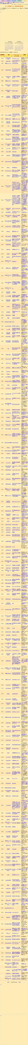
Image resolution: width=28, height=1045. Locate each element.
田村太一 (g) (23, 530)
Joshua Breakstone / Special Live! (16, 831)
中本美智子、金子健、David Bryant (15, 620)
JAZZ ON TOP (8, 524)
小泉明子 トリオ (15, 514)
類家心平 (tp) (24, 589)
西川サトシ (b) (24, 598)
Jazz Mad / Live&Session (14, 699)
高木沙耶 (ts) (23, 592)
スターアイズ (8, 358)
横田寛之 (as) (24, 715)
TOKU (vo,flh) (24, 423)
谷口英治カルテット (16, 506)
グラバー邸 (8, 151)
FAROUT (8, 257)
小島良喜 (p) (23, 527)
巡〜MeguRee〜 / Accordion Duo (15, 458)
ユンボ (13, 628)
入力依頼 (8, 2)
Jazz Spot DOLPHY (8, 501)
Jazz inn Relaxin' (8, 942)
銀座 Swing (8, 268)
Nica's (8, 518)
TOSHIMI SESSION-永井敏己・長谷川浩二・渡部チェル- (16, 96)
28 (12, 48)
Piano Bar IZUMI (8, 908)
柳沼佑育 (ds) (24, 508)
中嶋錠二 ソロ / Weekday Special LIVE (15, 963)
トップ (11, 3)
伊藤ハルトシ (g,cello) (24, 287)
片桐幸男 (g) (24, 899)
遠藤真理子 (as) (24, 781)
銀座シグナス (8, 679)
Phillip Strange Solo (16, 122)
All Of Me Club (8, 393)
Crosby (8, 726)
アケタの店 (8, 805)
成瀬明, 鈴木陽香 (15, 763)
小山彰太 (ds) (24, 536)
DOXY (8, 167)
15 (5, 47)
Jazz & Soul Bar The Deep (8, 466)
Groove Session (15, 442)
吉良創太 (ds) (24, 283)
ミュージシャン (21, 2)
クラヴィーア (8, 565)
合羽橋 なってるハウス (8, 668)
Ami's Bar (8, 155)
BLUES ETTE (8, 226)
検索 (1, 2)
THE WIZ (8, 249)
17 (7, 47)
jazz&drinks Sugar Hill (8, 561)
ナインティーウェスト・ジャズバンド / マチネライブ (16, 70)
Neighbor (8, 417)
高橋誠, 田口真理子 (16, 421)
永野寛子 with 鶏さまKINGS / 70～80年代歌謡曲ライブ (16, 434)
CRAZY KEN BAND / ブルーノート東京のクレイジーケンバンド (16, 106)
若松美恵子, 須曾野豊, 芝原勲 (16, 708)
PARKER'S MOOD (8, 948)
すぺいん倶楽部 (8, 115)
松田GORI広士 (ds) (24, 600)
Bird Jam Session (15, 816)
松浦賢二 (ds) (24, 503)
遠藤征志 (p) (23, 757)
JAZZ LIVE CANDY (8, 857)
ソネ (8, 125)
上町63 (8, 253)
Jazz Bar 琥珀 (8, 880)
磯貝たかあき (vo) (24, 177)
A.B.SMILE (8, 474)
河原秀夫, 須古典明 (16, 565)
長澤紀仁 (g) (23, 432)
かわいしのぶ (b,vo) (24, 801)
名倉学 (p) (23, 782)
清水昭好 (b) (24, 269)
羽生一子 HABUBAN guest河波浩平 (16, 161)
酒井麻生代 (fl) (24, 389)
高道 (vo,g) (23, 170)
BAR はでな (8, 845)
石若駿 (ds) (23, 272)
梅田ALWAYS (8, 673)
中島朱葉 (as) (24, 274)
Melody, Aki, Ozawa (16, 895)
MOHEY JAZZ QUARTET (15, 836)
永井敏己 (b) (23, 95)
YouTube (7, 3)
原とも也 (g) (23, 352)
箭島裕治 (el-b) (24, 182)
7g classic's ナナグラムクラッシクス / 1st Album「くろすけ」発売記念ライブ (16, 244)
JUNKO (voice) (24, 496)
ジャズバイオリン (15, 650)
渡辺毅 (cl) (23, 65)
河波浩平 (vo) (24, 164)
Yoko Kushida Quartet (16, 599)
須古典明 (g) (24, 565)
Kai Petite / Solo (15, 748)
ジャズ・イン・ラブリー (8, 425)
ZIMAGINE (8, 479)
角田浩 (13, 532)
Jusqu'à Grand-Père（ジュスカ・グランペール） (16, 115)
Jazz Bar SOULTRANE (8, 603)
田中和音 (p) (23, 735)
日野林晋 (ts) (23, 539)
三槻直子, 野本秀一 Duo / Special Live (16, 885)
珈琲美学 (8, 619)
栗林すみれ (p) (24, 928)
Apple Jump (8, 567)
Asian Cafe (8, 553)
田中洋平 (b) (24, 554)
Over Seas (8, 371)
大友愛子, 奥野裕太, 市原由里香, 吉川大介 (16, 381)
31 (7, 50)
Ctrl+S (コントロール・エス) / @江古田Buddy (16, 541)
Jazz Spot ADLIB (8, 381)
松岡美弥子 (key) (24, 162)
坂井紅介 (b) (23, 137)
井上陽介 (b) (23, 510)
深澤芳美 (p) (23, 135)
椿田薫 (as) (24, 608)
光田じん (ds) (24, 326)
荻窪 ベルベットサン (8, 904)
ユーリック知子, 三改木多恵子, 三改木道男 (16, 703)
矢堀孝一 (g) (23, 142)
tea (12, 288)
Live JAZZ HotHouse (8, 292)
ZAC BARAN (8, 707)
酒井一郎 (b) (24, 393)
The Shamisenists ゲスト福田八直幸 (16, 550)
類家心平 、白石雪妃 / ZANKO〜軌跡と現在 (16, 590)
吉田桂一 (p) (23, 859)
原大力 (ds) (25, 587)
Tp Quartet (14, 849)
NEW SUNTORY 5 (8, 221)
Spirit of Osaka (15, 524)
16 (6, 47)
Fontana (8, 175)
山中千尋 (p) (23, 84)
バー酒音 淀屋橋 (8, 623)
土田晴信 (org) (24, 76)
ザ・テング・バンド (16, 959)
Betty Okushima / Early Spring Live (15, 341)
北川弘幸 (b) (24, 575)
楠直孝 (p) (23, 296)
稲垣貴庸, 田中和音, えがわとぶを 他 (16, 736)
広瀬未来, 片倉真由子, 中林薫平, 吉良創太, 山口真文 (16, 283)
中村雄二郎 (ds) (24, 761)
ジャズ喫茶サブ (8, 376)
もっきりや (8, 757)
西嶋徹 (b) (25, 253)
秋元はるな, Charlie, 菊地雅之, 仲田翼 (16, 489)
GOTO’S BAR (8, 956)
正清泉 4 (14, 826)
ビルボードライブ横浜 (8, 91)
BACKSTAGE (8, 952)
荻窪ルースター (8, 434)
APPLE (8, 594)
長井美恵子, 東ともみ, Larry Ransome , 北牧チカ (16, 221)
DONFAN (8, 586)
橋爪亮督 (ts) (24, 568)
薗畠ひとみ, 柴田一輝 (16, 367)
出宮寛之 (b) (24, 167)
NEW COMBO (8, 428)
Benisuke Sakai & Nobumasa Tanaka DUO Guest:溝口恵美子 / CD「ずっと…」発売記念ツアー (16, 139)
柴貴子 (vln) (23, 649)
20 (11, 47)
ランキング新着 (12, 2)
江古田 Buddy (8, 541)
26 (10, 48)
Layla (8, 874)
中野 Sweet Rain (8, 579)
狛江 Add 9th (8, 236)
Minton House (8, 69)
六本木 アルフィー (8, 276)
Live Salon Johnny (8, 923)
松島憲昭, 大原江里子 (16, 978)
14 (12, 45)
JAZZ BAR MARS (8, 654)
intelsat (8, 628)
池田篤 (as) (23, 247)
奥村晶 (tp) (25, 189)
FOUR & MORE (8, 966)
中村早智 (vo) (24, 676)
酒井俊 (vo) (23, 578)
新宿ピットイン (8, 63)
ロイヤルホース (8, 170)
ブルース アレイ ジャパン (8, 186)
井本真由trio (14, 167)
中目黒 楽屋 (8, 244)
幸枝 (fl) (23, 559)
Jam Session (14, 966)
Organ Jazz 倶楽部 (8, 442)
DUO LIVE (14, 635)
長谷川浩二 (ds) (24, 96)
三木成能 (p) (23, 416)
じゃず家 (8, 329)
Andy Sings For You (16, 717)
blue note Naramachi (8, 122)
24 (7, 48)
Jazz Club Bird (8, 816)
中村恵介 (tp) (24, 259)
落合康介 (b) (24, 580)
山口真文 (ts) (24, 285)
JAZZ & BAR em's (8, 135)
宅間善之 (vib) (24, 695)
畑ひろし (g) (23, 888)
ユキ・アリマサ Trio (16, 586)
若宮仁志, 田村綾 (15, 853)
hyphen (8, 693)
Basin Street (8, 315)
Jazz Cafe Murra (8, 326)
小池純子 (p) (23, 118)
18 (22, 47)
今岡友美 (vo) (24, 627)
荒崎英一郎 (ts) (24, 370)
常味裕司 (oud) (24, 312)
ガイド (3, 2)
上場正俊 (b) (24, 813)
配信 (5, 3)
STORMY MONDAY (8, 97)
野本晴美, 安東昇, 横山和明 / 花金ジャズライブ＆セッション (16, 616)
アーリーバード (8, 650)
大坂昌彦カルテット (16, 752)
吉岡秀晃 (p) (23, 517)
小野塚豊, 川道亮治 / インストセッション (16, 226)
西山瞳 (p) (23, 567)
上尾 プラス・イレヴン (8, 823)
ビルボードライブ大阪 (8, 85)
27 (11, 48)
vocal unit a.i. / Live (16, 679)
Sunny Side (8, 61)
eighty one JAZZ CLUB (8, 216)
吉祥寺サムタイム (8, 261)
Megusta (8, 970)
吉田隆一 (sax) (24, 904)
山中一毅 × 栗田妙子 (16, 822)
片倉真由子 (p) (24, 281)
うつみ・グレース (15, 740)
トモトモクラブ (15, 912)
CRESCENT (8, 529)
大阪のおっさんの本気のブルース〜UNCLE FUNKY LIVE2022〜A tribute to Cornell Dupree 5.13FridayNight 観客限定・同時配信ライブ (16, 660)
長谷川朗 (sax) (24, 375)
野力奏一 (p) (24, 660)
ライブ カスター (8, 976)
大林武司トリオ (15, 760)
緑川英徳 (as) (24, 825)
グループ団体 (2, 3)
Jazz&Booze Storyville (8, 300)
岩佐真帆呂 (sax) (24, 434)
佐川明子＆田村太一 (16, 529)
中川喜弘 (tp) (24, 212)
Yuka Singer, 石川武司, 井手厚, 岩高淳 (16, 126)
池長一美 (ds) (24, 183)
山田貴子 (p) (23, 453)
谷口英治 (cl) (23, 504)
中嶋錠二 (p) (23, 963)
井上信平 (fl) (24, 515)
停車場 (8, 849)
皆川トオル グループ (16, 501)
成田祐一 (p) (24, 571)
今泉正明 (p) (23, 602)
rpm (8, 348)
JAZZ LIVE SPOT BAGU (8, 870)
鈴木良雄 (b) (23, 450)
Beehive (8, 130)
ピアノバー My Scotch (8, 647)
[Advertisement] (14, 27)
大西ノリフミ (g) (24, 315)
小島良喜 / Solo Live (16, 527)
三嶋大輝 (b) (23, 594)
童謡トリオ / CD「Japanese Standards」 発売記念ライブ (16, 417)
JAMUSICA (8, 535)
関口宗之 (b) (23, 413)
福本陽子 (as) (24, 237)
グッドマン (8, 462)
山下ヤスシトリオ (15, 711)
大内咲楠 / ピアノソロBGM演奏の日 (16, 685)
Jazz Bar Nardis (8, 929)
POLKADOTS (8, 699)
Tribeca (8, 374)
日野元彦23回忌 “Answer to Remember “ (16, 275)
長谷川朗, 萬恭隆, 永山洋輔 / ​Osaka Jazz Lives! (16, 376)
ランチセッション (15, 58)
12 (10, 45)
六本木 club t (8, 354)
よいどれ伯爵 (8, 296)
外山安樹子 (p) (24, 411)
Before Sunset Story (16, 404)
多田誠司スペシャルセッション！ (16, 148)
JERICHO (8, 917)
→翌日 (19, 982)
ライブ (13, 546)
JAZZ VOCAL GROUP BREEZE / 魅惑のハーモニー (16, 175)
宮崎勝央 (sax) (24, 440)
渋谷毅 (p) (23, 800)
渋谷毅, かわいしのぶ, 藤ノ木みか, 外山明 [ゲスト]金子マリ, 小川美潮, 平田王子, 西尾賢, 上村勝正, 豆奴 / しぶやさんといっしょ (16, 805)
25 (22, 48)
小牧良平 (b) (23, 929)
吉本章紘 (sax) (24, 260)
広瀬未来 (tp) (24, 280)
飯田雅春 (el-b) (24, 163)
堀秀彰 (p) (23, 384)
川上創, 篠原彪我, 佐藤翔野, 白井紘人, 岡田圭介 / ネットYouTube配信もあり (16, 917)
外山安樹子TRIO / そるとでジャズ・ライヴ (16, 413)
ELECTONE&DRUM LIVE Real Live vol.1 (16, 673)
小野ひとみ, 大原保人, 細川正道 (16, 216)
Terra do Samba (15, 561)
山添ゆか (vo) (24, 150)
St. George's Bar (8, 895)
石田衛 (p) (24, 849)
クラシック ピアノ (16, 521)
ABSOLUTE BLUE (8, 209)
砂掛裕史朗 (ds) (24, 168)
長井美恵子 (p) (24, 219)
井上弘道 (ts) (23, 328)
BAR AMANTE (8, 939)
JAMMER (8, 892)
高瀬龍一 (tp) (24, 117)
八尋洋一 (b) (23, 514)
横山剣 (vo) (23, 100)
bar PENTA (8, 557)
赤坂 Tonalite (8, 484)
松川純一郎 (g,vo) (23, 796)
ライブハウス (17, 2)
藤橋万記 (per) (24, 396)
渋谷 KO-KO (8, 826)
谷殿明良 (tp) (24, 848)
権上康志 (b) (23, 816)
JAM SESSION (15, 63)
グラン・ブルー (8, 853)
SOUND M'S (8, 550)
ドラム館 (8, 767)
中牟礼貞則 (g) (24, 236)
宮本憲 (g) (25, 349)
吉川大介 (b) (23, 382)
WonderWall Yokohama (8, 515)
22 (5, 48)
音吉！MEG (8, 457)
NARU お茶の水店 (8, 283)
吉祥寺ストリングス (8, 571)
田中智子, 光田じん (16, 326)
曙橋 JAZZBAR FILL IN (8, 639)
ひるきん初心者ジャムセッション (16, 61)
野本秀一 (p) (23, 885)
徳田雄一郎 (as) (24, 452)
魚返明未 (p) (23, 261)
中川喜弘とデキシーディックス (16, 212)
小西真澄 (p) (24, 541)
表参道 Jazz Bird (8, 717)
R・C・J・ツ (14, 778)
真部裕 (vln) (23, 479)
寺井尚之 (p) (23, 371)
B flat (8, 752)
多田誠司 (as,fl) (24, 147)
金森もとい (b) (24, 262)
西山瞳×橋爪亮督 (15, 567)
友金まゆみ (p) (24, 257)
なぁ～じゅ (8, 735)
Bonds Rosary (8, 599)
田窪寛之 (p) (23, 505)
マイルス (8, 763)
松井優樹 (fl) (24, 447)
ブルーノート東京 (8, 106)
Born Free (8, 744)
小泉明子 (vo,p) (24, 513)
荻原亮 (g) (23, 790)
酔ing (8, 885)
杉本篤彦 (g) (23, 818)
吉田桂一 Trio (15, 861)
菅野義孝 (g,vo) (24, 154)
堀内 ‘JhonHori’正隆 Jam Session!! (16, 348)
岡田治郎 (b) (24, 143)
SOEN (8, 521)
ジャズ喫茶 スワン (8, 644)
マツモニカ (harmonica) (24, 435)
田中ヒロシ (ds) (24, 893)
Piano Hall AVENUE (8, 836)
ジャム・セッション (16, 469)
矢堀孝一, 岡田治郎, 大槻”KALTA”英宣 (16, 144)
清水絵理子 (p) (24, 579)
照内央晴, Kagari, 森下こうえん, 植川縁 (16, 668)
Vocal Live (14, 151)
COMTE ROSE (8, 546)
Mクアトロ (8, 363)
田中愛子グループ (15, 874)
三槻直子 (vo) (24, 884)
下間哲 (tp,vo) (24, 134)
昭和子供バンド (15, 231)
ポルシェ (8, 933)
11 (22, 45)
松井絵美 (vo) (24, 332)
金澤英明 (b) (23, 360)
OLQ (13, 321)
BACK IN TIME (8, 912)
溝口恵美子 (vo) (24, 139)
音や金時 (8, 312)
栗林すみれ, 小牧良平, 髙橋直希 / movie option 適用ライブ (16, 929)
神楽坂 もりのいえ (8, 979)
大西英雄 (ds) (24, 438)
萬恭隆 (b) (23, 376)
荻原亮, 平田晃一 (15, 791)
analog (8, 778)
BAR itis (8, 409)
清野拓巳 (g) (24, 858)
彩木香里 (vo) (24, 294)
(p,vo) (22, 374)
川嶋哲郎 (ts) (23, 299)
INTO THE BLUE (8, 450)
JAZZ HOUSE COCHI (8, 791)
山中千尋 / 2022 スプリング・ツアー (16, 85)
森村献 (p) (26, 476)
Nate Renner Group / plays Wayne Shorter (16, 535)
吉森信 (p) (23, 903)
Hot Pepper (8, 367)
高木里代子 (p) (24, 647)
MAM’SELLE (8, 469)
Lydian (8, 385)
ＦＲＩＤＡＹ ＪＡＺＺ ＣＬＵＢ (16, 943)
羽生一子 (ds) (24, 158)
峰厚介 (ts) (23, 229)
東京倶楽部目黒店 (8, 404)
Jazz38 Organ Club (8, 58)
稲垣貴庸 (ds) (24, 734)
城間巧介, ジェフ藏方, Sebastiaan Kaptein (16, 948)
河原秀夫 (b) (23, 564)
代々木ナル (8, 388)
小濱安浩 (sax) (24, 572)
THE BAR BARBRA (8, 333)
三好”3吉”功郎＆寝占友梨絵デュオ (16, 557)
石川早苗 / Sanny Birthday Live (15, 268)
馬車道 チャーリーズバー (8, 489)
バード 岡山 (8, 831)
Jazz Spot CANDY (8, 321)
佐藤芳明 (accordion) (24, 306)
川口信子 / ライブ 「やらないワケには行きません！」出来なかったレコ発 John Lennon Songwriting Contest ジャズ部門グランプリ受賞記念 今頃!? (16, 186)
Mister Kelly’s (8, 139)
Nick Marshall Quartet (16, 744)
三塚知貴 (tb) (24, 538)
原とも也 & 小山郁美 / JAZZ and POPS (16, 354)
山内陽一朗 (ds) (24, 351)
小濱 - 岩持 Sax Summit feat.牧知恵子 (16, 575)
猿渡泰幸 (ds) (24, 869)
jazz (13, 908)
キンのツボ (8, 684)
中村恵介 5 (14, 261)
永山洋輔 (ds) (24, 377)
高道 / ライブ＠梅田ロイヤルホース (16, 171)
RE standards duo (15, 428)
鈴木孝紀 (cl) (24, 857)
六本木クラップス (8, 288)
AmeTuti (14, 787)
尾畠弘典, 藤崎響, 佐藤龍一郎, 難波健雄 (16, 953)
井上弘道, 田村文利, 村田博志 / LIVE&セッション (16, 329)
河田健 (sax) (23, 522)
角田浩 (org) (23, 532)
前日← (8, 982)
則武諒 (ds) (23, 254)
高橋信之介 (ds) (24, 511)
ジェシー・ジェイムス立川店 (8, 240)
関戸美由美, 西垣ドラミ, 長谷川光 (16, 363)
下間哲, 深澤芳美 (15, 134)
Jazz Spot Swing (8, 609)
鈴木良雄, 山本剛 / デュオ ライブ (16, 451)
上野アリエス (8, 398)
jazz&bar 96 (8, 973)
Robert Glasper (15, 90)
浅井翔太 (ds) (24, 577)
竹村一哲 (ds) (24, 263)
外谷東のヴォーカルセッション (16, 723)
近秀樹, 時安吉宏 (15, 973)
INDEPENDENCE (8, 787)
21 (12, 47)
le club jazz (8, 532)
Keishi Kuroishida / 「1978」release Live (16, 880)
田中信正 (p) (24, 138)
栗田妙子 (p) (23, 823)
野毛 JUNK (8, 900)
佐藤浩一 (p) (23, 289)
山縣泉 (13, 315)
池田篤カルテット (15, 249)
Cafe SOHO (8, 760)
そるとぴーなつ (8, 413)
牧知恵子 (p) (23, 574)
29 (5, 50)
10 (7, 45)
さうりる (8, 148)
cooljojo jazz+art (8, 161)
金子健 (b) (25, 619)
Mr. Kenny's (8, 574)
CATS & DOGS (8, 936)
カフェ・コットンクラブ (8, 616)
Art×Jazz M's (8, 336)
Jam (13, 603)
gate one (8, 231)
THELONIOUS (8, 583)
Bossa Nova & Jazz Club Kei (8, 731)
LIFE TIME (8, 772)
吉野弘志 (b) (24, 181)
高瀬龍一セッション (16, 118)
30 (6, 50)
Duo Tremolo (14, 385)
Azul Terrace (8, 527)
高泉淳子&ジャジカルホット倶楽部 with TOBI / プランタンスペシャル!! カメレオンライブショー (16, 306)
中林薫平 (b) (23, 282)
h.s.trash (8, 453)
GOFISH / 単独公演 (16, 317)
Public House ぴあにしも (8, 964)
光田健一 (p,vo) (24, 480)
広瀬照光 (14, 292)
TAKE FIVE (8, 888)
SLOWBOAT (8, 711)
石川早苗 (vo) (24, 265)
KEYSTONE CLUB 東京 (8, 341)
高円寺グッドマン (8, 841)
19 (10, 47)
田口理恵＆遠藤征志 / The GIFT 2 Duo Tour (16, 757)
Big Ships (14, 783)
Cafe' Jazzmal (8, 688)
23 (6, 48)
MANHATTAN (8, 631)
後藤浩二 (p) (23, 424)
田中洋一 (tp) (24, 523)
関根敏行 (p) (23, 898)
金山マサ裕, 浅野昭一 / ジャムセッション (16, 976)
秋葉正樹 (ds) (24, 413)
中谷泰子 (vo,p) (24, 335)
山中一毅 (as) (24, 822)
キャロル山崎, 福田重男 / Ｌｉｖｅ (16, 970)
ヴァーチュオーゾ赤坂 (8, 144)
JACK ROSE (8, 813)
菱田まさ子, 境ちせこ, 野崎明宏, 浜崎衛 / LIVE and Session (16, 130)
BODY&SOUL (8, 510)
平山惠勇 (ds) (24, 295)
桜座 (8, 317)
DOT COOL (8, 959)
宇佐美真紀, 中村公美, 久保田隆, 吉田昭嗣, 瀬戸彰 (16, 773)
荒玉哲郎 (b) (24, 462)
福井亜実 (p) (23, 266)
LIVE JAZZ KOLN (8, 703)
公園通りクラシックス (8, 590)
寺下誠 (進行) (24, 63)
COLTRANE (8, 783)
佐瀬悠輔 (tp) (24, 275)
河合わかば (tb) (24, 107)
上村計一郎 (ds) (24, 769)
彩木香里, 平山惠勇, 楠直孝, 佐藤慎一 (16, 296)
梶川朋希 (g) (23, 911)
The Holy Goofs (15, 795)
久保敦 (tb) (24, 66)
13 (11, 45)
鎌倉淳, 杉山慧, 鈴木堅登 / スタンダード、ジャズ (16, 240)
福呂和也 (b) (24, 889)
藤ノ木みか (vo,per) (23, 803)
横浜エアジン (8, 80)
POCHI (8, 447)
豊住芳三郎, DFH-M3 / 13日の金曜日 (16, 495)
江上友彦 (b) (24, 417)
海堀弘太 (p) (23, 276)
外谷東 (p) (23, 721)
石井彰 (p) (25, 358)
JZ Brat (8, 306)
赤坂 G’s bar (8, 795)
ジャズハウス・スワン (8, 861)
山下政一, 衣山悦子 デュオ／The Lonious (16, 841)
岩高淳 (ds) (23, 127)
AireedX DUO (15, 693)
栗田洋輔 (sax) (24, 596)
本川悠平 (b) (24, 506)
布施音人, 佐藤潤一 (16, 631)
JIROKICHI (8, 660)
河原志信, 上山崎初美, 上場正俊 (16, 813)
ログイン (27, 4)
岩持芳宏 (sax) (24, 573)
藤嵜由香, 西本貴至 (16, 939)
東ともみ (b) (23, 220)
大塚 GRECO (8, 421)
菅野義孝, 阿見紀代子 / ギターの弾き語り (16, 155)
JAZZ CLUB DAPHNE (8, 748)
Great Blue (8, 635)
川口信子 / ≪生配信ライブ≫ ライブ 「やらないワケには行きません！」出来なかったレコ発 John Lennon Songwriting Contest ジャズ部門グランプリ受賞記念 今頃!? (16, 200)
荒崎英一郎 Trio (15, 371)
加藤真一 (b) (23, 300)
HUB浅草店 (8, 212)
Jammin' (8, 819)
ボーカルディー (15, 933)
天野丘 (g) (23, 161)
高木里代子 (14, 647)
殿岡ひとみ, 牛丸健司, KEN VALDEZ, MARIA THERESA (16, 924)
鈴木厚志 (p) (24, 561)
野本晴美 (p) (23, 614)
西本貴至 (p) (23, 939)
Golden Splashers (15, 80)
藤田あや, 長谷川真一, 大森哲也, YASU (16, 639)
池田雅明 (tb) (24, 190)
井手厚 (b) (25, 126)
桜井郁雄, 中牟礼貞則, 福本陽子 (16, 236)
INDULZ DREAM (8, 864)
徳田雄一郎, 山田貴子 (16, 453)
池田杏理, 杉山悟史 (16, 409)
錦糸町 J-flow (8, 118)
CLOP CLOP (8, 740)
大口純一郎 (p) (24, 230)
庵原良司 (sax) (24, 477)
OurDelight (8, 506)
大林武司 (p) (23, 759)
